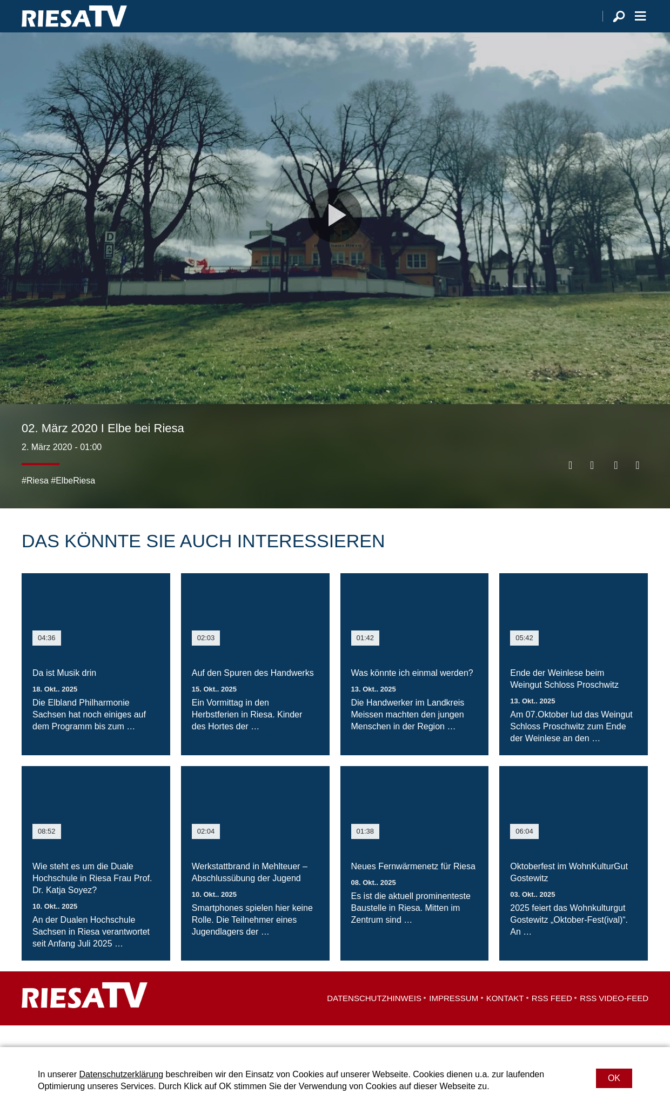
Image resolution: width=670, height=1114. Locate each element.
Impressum (453, 1019)
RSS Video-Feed (614, 1019)
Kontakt (505, 1019)
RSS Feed (552, 1019)
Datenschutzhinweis (374, 1019)
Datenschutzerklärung (121, 1074)
